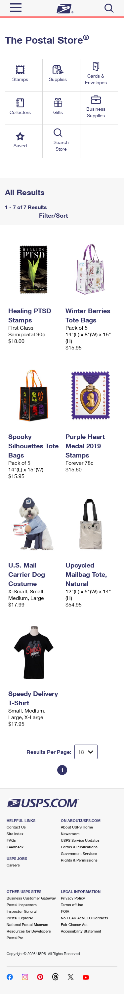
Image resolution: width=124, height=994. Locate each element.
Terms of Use (72, 904)
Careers (13, 865)
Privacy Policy (73, 898)
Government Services (79, 853)
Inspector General (22, 911)
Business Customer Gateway (31, 898)
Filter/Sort (52, 215)
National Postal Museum (27, 924)
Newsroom (70, 833)
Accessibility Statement (81, 931)
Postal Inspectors (22, 904)
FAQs (11, 840)
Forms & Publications (79, 847)
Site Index (15, 833)
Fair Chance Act (74, 924)
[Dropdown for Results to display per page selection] (86, 752)
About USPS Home (77, 827)
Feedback (15, 847)
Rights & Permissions (79, 860)
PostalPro (15, 938)
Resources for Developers (29, 931)
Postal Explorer (20, 918)
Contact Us (16, 827)
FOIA (65, 911)
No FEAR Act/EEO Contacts (84, 918)
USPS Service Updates (80, 840)
